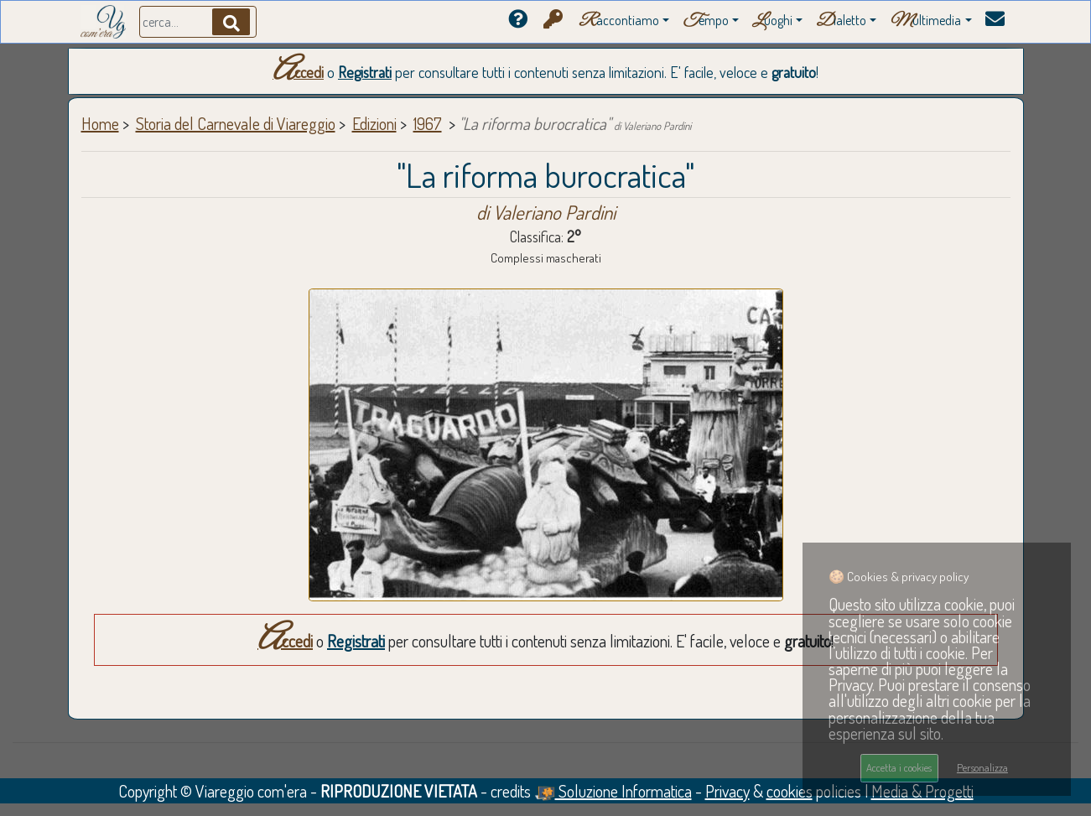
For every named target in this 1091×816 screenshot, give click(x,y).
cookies (789, 791)
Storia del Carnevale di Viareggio (235, 123)
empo (706, 21)
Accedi (298, 72)
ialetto (841, 21)
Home (100, 123)
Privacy (727, 791)
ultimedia (925, 21)
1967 (427, 123)
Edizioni (374, 123)
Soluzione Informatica (613, 791)
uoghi (772, 21)
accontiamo (619, 21)
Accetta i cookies (899, 767)
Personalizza (982, 767)
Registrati (365, 72)
